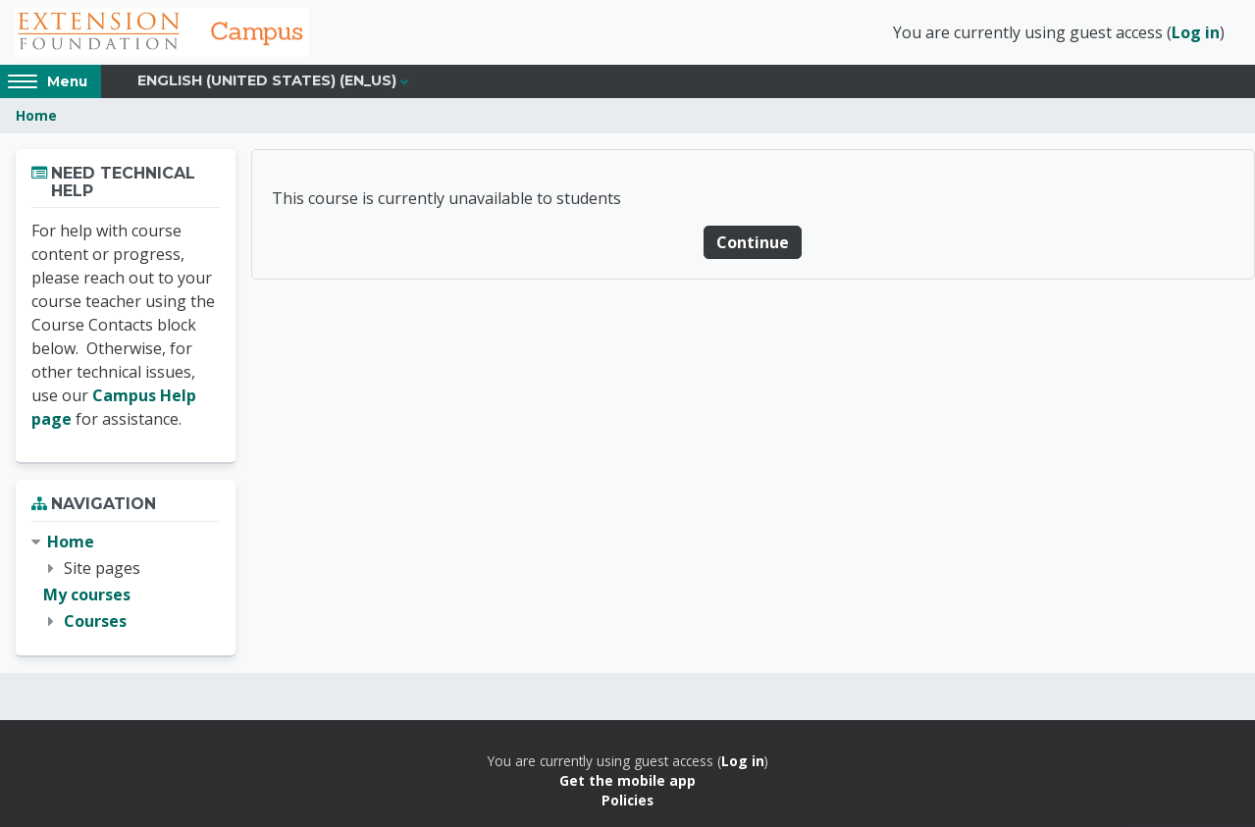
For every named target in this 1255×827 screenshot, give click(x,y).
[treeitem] (125, 582)
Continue (752, 242)
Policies (627, 800)
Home (36, 115)
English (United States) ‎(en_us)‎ (266, 80)
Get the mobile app (627, 780)
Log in (1196, 32)
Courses (95, 621)
